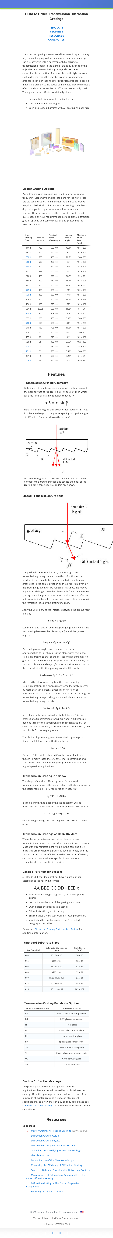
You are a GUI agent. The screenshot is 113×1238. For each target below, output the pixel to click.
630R (28, 313)
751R (28, 351)
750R (28, 346)
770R (28, 294)
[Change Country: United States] (82, 1212)
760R (28, 323)
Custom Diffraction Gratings (37, 1105)
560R (28, 261)
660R (28, 266)
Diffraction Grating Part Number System (56, 929)
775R (28, 290)
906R (28, 360)
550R (28, 257)
